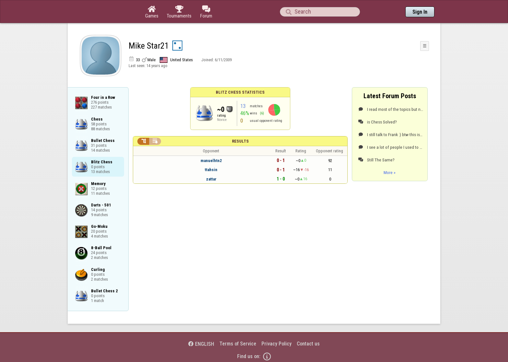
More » (390, 172)
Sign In (419, 12)
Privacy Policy (276, 344)
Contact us (308, 344)
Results (240, 141)
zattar (211, 179)
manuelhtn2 (211, 160)
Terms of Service (237, 344)
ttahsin (211, 169)
